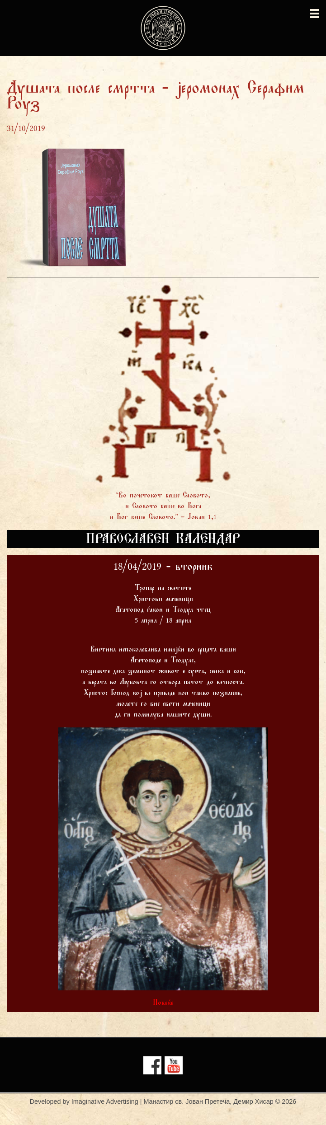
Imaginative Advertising (104, 1101)
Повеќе (163, 1003)
